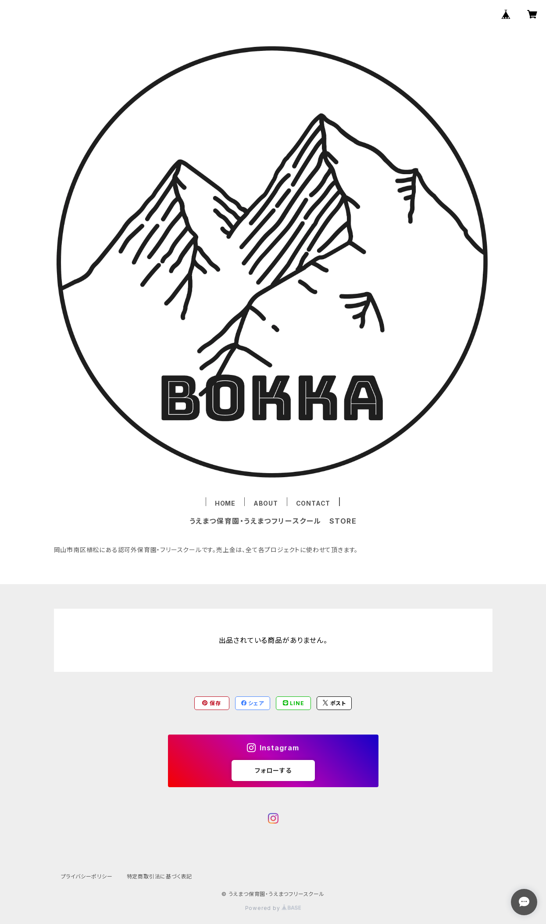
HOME (225, 503)
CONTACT (313, 503)
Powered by (273, 908)
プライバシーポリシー (87, 876)
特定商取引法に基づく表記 (160, 876)
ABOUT (265, 503)
